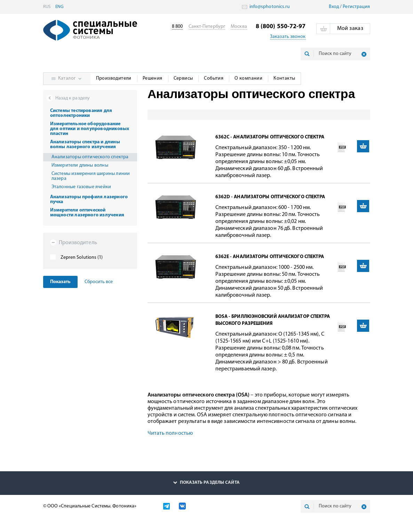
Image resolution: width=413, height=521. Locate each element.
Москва (239, 26)
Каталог (67, 78)
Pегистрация (356, 6)
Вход (334, 6)
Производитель (73, 243)
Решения (152, 78)
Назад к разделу (72, 98)
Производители (114, 78)
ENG (59, 7)
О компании (248, 78)
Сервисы (183, 78)
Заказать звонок (288, 36)
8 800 (177, 26)
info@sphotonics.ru (269, 6)
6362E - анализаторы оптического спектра (269, 256)
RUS (46, 7)
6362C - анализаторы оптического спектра (270, 137)
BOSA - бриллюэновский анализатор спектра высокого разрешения (272, 320)
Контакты (284, 78)
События (213, 78)
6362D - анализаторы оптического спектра (270, 197)
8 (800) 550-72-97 (281, 26)
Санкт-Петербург (207, 26)
